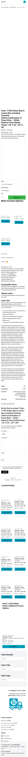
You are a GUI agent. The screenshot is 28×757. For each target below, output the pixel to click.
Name (3, 452)
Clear (2, 193)
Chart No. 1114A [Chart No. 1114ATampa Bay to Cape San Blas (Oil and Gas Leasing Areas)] (13, 639)
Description (4, 254)
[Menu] (3, 2)
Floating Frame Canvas (8, 635)
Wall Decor (7, 7)
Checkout (4, 741)
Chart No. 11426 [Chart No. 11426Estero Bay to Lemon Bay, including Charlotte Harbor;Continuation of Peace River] (6, 505)
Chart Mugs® (4, 746)
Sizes (2, 181)
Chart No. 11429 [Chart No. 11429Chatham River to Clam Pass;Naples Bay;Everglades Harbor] (6, 562)
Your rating (4, 431)
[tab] (13, 254)
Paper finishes (4, 187)
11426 (24, 388)
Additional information (7, 257)
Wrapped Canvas (5, 216)
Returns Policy (16, 753)
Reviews (4, 261)
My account (5, 736)
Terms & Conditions (6, 753)
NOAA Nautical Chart (21, 399)
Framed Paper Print (6, 238)
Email (3, 460)
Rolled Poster (13, 7)
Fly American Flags (14, 746)
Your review (4, 437)
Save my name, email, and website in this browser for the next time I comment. (13, 467)
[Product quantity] (3, 197)
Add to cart (17, 197)
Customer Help (6, 739)
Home (2, 7)
